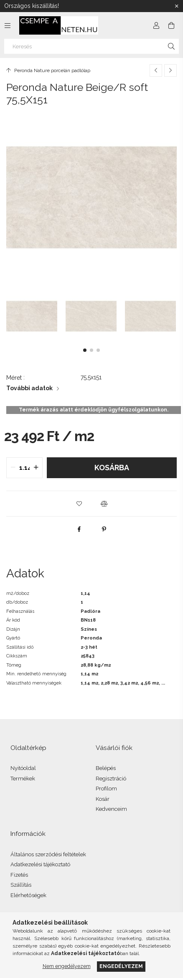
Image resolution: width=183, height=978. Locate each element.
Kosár (102, 799)
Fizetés (19, 875)
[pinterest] (104, 529)
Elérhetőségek (28, 895)
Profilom (106, 788)
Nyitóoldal (23, 768)
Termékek (22, 778)
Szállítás (20, 885)
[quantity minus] (13, 468)
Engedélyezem (121, 966)
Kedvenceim (111, 809)
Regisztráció (111, 778)
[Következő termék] (170, 70)
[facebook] (79, 529)
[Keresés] (91, 46)
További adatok (29, 388)
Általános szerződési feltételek (48, 854)
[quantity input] (24, 468)
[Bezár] (176, 6)
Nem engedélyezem (67, 966)
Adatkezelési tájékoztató (40, 864)
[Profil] (156, 25)
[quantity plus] (36, 468)
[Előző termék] (156, 70)
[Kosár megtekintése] (171, 25)
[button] (84, 350)
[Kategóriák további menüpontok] (7, 25)
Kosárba (111, 467)
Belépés (106, 768)
